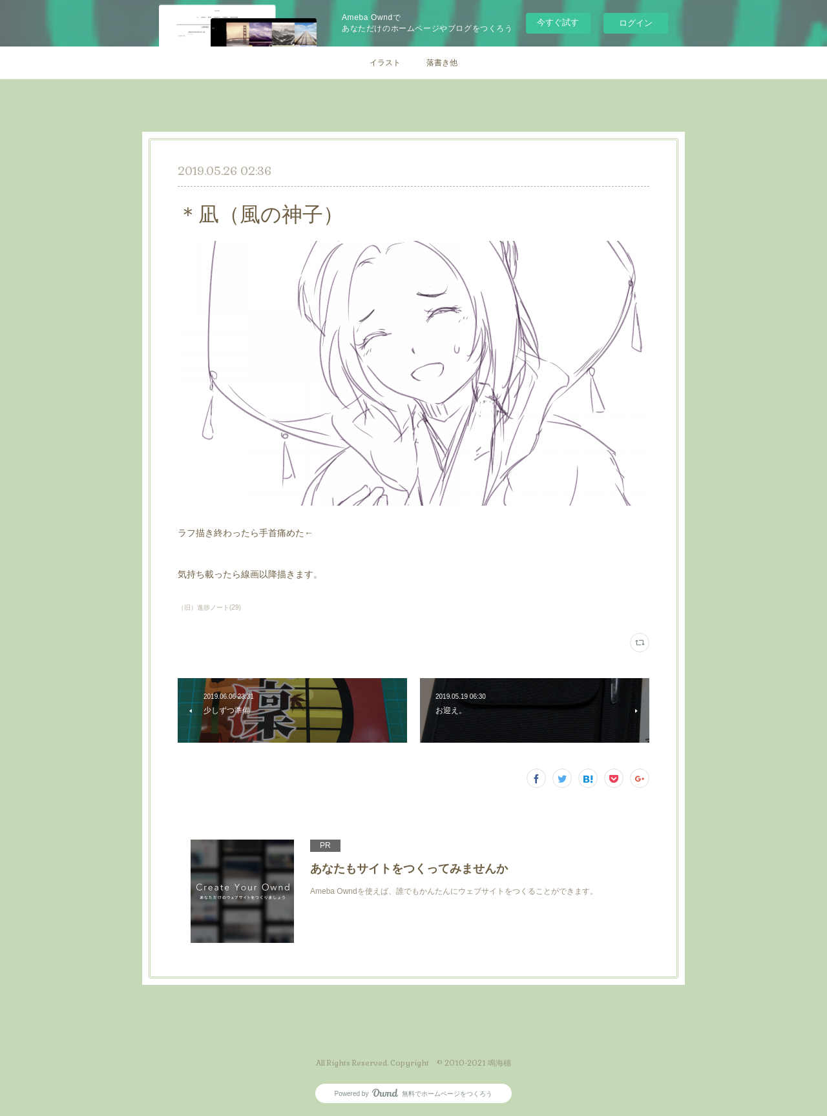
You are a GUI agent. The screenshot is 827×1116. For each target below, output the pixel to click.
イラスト (385, 62)
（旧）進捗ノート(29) (209, 607)
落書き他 (441, 62)
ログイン (636, 23)
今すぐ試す (558, 22)
